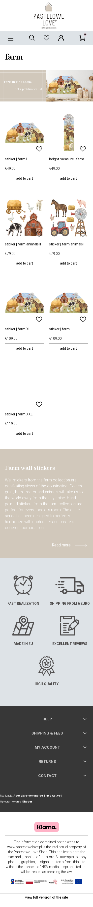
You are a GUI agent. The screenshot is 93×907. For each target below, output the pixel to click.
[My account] (61, 37)
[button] (10, 37)
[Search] (32, 37)
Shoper (27, 801)
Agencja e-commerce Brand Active (37, 795)
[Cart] (82, 37)
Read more (61, 545)
